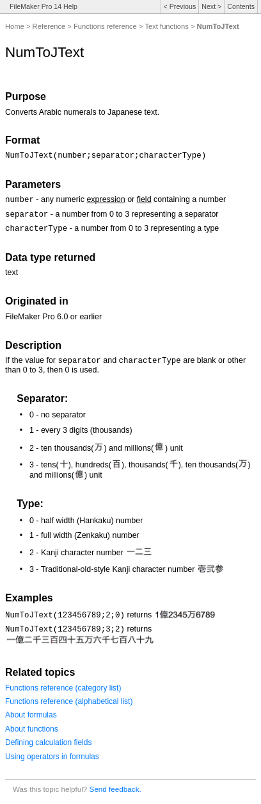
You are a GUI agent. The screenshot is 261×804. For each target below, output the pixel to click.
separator (26, 214)
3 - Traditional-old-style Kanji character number (126, 569)
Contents (241, 6)
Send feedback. (115, 789)
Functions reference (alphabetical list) (68, 701)
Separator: (42, 398)
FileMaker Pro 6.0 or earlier (53, 316)
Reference (49, 26)
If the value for (31, 360)
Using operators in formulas (52, 756)
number (19, 200)
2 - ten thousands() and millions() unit (106, 448)
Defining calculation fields (48, 742)
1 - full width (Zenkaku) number (84, 535)
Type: (30, 503)
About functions (31, 728)
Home (14, 26)
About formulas (31, 714)
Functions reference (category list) (63, 687)
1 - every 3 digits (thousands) (80, 430)
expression (105, 199)
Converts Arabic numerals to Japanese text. (82, 112)
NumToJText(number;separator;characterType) (105, 155)
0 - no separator (57, 414)
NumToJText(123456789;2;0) (65, 615)
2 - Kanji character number (91, 552)
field (144, 199)
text (11, 272)
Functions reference (105, 26)
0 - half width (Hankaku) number (86, 520)
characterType (36, 228)
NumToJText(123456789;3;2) (65, 629)
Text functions (166, 26)
